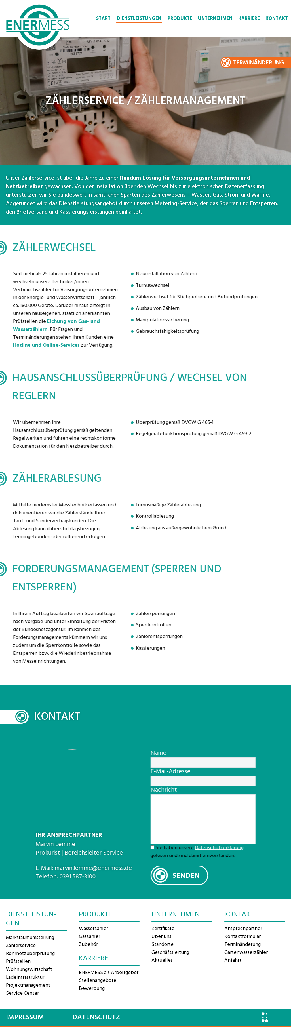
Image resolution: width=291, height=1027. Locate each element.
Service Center (22, 993)
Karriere (249, 18)
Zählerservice (21, 946)
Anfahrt (232, 960)
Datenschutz (96, 1017)
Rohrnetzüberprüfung (30, 954)
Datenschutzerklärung (228, 848)
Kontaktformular (242, 937)
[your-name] (212, 762)
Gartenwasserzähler (246, 952)
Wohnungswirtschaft (29, 969)
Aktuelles (162, 960)
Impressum (25, 1017)
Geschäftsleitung (170, 952)
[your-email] (212, 781)
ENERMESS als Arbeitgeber (108, 973)
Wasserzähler (93, 929)
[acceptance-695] (161, 847)
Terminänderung (258, 63)
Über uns (161, 937)
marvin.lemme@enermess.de (84, 868)
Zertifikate (162, 929)
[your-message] (212, 819)
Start (103, 18)
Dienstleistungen (139, 18)
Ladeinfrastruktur (25, 977)
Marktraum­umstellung (30, 938)
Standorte (162, 944)
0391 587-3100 (68, 877)
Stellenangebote (97, 981)
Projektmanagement (28, 985)
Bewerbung (92, 988)
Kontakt (276, 18)
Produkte (180, 18)
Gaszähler (89, 937)
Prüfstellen (18, 961)
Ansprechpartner (243, 929)
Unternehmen (215, 18)
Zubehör (88, 944)
